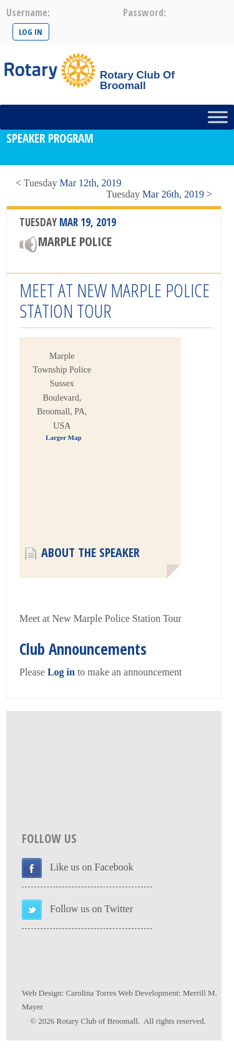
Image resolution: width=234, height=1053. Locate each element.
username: (28, 12)
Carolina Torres (91, 993)
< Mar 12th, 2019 (68, 183)
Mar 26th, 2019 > (159, 194)
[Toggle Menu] (218, 117)
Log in (61, 672)
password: (144, 12)
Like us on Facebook (92, 867)
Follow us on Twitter (91, 908)
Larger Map (64, 437)
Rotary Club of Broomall (97, 1021)
